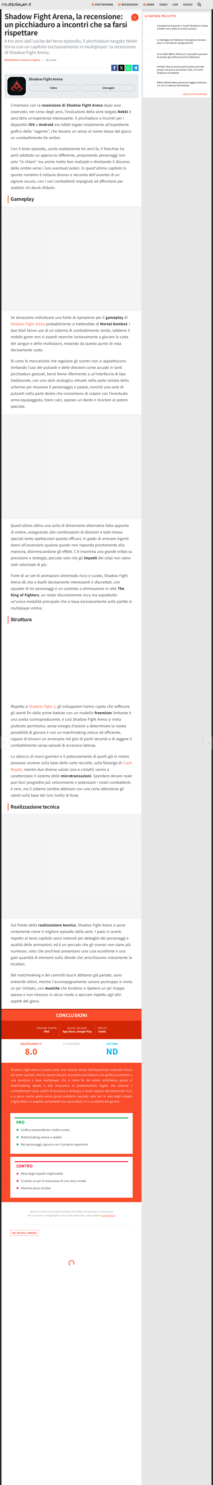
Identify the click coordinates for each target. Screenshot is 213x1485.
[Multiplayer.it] (16, 4)
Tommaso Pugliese (31, 60)
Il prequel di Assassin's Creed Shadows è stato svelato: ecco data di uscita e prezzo (182, 27)
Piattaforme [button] (102, 4)
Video (163, 4)
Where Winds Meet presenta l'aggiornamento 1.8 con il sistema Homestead (182, 84)
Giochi (188, 4)
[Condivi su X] (121, 68)
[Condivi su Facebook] (114, 68)
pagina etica (108, 1215)
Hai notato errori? (24, 1233)
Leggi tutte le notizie (195, 94)
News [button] (148, 4)
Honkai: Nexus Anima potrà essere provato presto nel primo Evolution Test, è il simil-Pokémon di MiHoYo (180, 69)
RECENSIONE (11, 60)
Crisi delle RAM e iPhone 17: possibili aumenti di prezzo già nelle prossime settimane (182, 55)
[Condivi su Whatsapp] (128, 68)
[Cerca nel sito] (199, 4)
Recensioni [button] (128, 4)
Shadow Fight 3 (42, 706)
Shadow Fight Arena (46, 79)
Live (175, 4)
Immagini (108, 88)
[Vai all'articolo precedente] (208, 742)
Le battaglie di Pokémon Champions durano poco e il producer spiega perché (181, 41)
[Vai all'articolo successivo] (4, 742)
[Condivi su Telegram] (135, 68)
